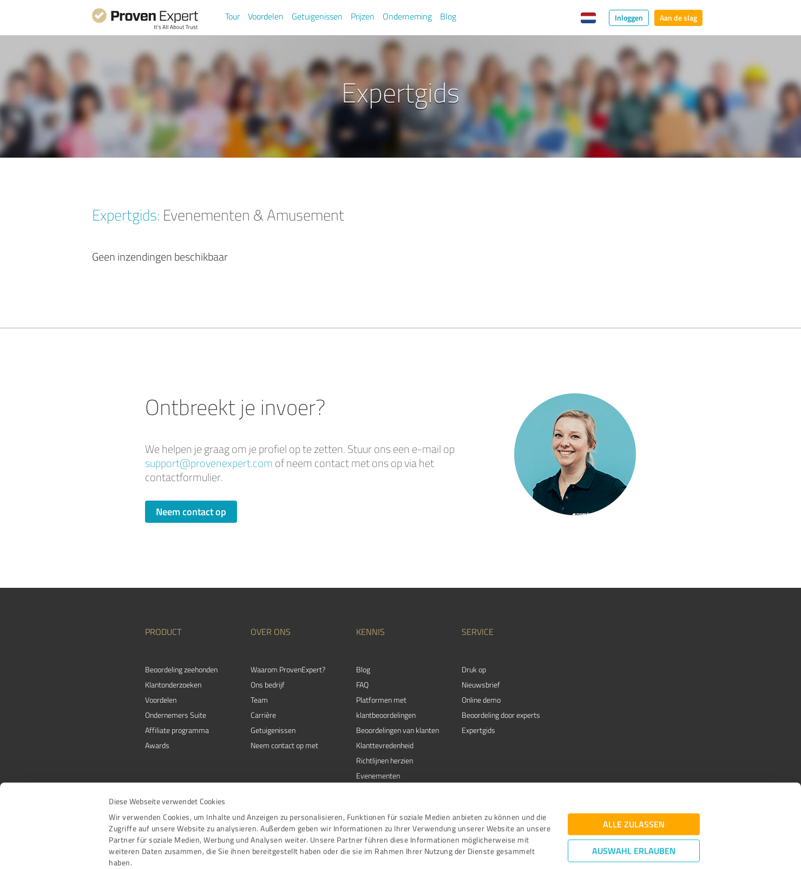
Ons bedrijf (268, 684)
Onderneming (407, 16)
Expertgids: (126, 214)
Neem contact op (191, 511)
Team (259, 700)
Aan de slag (678, 17)
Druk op (474, 669)
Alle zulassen (634, 757)
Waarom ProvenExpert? (288, 669)
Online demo (481, 700)
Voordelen (266, 16)
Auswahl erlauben (633, 783)
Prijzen (363, 16)
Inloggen (629, 17)
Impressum (128, 818)
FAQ (362, 684)
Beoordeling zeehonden (181, 669)
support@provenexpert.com (209, 463)
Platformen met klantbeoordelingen (386, 707)
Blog (448, 16)
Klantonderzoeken (173, 684)
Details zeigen (476, 849)
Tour (232, 16)
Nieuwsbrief (481, 684)
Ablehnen (634, 817)
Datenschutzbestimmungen (201, 818)
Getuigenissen (317, 16)
